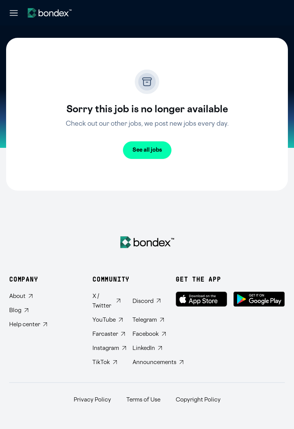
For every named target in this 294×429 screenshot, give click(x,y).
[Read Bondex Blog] (28, 310)
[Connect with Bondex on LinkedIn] (146, 348)
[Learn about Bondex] (28, 296)
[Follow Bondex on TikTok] (106, 362)
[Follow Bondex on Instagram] (106, 348)
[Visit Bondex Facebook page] (146, 334)
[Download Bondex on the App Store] (201, 299)
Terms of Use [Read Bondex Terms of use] (143, 400)
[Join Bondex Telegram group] (146, 320)
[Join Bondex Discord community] (146, 301)
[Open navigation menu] (13, 13)
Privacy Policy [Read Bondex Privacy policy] (92, 400)
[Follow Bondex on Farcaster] (106, 334)
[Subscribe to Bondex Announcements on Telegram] (146, 362)
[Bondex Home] (147, 242)
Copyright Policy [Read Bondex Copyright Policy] (198, 400)
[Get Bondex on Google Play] (259, 299)
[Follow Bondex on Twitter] (106, 301)
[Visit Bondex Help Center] (28, 324)
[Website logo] (49, 12)
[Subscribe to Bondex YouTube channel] (106, 320)
